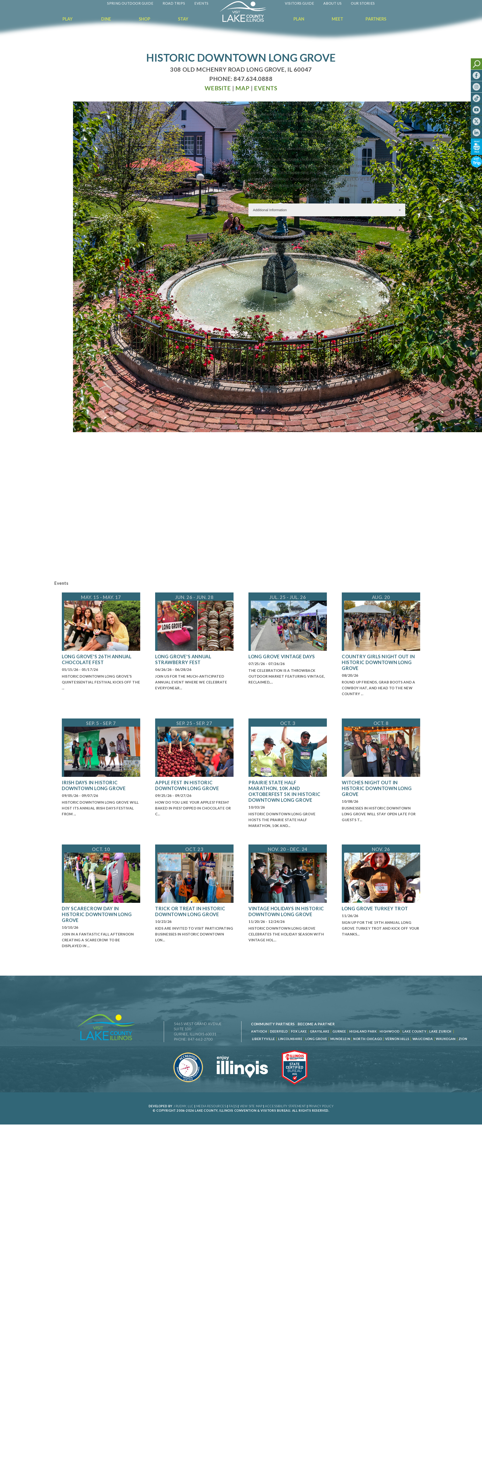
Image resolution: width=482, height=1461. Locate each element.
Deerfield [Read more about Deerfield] (279, 1031)
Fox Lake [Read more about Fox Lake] (299, 1031)
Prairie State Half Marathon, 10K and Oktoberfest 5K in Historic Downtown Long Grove (284, 791)
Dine (106, 18)
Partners (376, 18)
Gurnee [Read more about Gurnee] (339, 1031)
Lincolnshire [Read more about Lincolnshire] (290, 1039)
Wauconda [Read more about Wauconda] (422, 1039)
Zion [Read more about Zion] (463, 1039)
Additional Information (270, 210)
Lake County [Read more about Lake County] (414, 1031)
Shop (144, 18)
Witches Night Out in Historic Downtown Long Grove (377, 788)
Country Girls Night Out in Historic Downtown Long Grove (378, 662)
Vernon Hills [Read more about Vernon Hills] (397, 1039)
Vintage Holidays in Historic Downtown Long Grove (286, 911)
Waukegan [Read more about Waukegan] (446, 1039)
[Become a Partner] (316, 1024)
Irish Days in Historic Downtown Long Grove (94, 785)
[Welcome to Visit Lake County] (246, 20)
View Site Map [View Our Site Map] (251, 1106)
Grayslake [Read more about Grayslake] (319, 1031)
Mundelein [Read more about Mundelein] (340, 1039)
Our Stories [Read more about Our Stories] (363, 3)
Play (68, 18)
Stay (183, 18)
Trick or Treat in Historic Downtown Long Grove (190, 911)
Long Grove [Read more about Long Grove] (316, 1039)
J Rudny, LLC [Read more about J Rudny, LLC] (183, 1106)
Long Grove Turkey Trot (375, 908)
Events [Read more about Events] (201, 3)
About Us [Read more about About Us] (332, 3)
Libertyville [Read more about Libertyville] (263, 1039)
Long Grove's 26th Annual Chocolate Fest (96, 659)
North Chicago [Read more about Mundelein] (367, 1039)
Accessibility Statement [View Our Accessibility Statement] (285, 1106)
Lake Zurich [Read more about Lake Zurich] (440, 1031)
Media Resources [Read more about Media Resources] (211, 1106)
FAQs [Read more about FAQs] (233, 1106)
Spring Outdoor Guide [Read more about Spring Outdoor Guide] (130, 3)
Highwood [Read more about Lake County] (389, 1031)
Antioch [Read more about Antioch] (259, 1031)
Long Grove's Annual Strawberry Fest (183, 659)
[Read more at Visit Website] (218, 87)
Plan (298, 18)
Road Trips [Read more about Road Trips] (174, 3)
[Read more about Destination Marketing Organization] (188, 1087)
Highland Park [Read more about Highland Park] (363, 1031)
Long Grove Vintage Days (281, 656)
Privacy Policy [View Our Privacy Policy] (321, 1106)
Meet (337, 18)
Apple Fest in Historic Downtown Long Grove (187, 785)
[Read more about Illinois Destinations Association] (294, 1087)
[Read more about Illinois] (242, 1087)
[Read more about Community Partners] (273, 1024)
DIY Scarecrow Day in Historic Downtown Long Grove (97, 914)
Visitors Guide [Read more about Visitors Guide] (299, 3)
